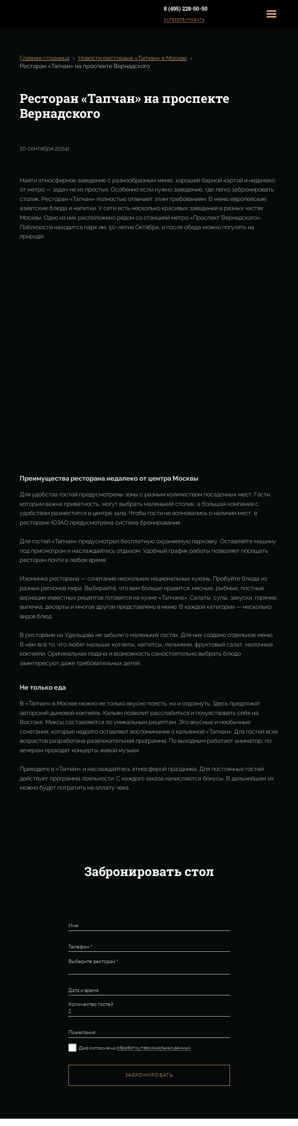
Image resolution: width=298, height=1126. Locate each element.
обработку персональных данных (154, 1047)
